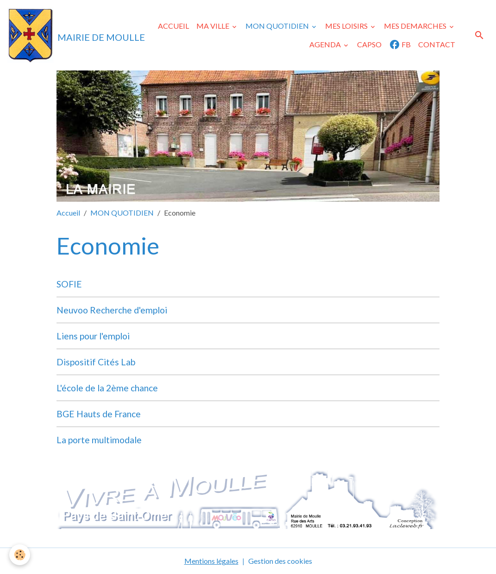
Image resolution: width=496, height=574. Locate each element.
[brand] (59, 35)
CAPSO (369, 44)
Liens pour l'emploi (93, 336)
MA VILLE (213, 25)
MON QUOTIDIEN (277, 25)
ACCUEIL (173, 25)
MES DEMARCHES (416, 25)
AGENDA (325, 44)
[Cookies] (19, 554)
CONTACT (436, 44)
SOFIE (69, 284)
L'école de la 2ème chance (107, 388)
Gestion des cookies (280, 560)
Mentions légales (211, 560)
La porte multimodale (99, 439)
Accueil (68, 212)
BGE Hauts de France (99, 413)
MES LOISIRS (347, 25)
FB (400, 44)
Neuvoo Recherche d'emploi (112, 310)
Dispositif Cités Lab (96, 362)
